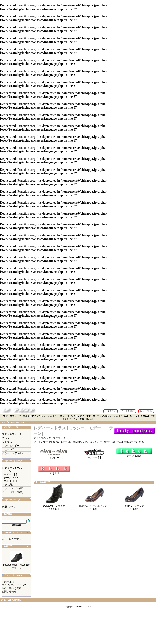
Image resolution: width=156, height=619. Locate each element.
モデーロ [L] (10, 474)
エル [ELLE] (10, 481)
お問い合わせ (9, 591)
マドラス (35, 416)
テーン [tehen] (11, 477)
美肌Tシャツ (9, 506)
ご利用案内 (8, 581)
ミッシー (9, 471)
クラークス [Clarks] (83, 419)
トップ (4, 422)
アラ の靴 (102, 416)
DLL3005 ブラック (54, 505)
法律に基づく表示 (11, 588)
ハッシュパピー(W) (118, 416)
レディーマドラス (86, 416)
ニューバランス (68, 416)
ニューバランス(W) (139, 416)
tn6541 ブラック (134, 505)
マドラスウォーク (12, 416)
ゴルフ (26, 416)
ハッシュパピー (50, 416)
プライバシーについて (14, 585)
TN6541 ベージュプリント (94, 505)
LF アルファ (85, 606)
